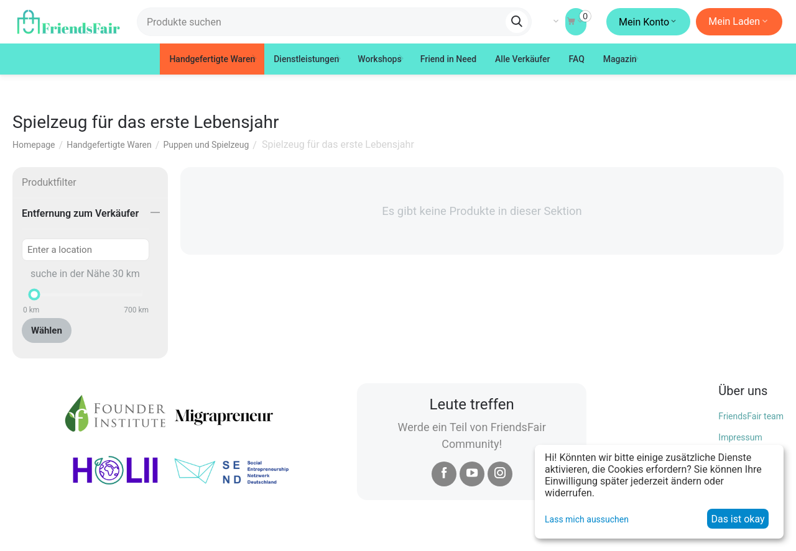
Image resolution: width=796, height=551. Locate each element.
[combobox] (334, 21)
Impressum (740, 437)
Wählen (46, 330)
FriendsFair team (751, 416)
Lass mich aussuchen (587, 519)
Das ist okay (737, 519)
